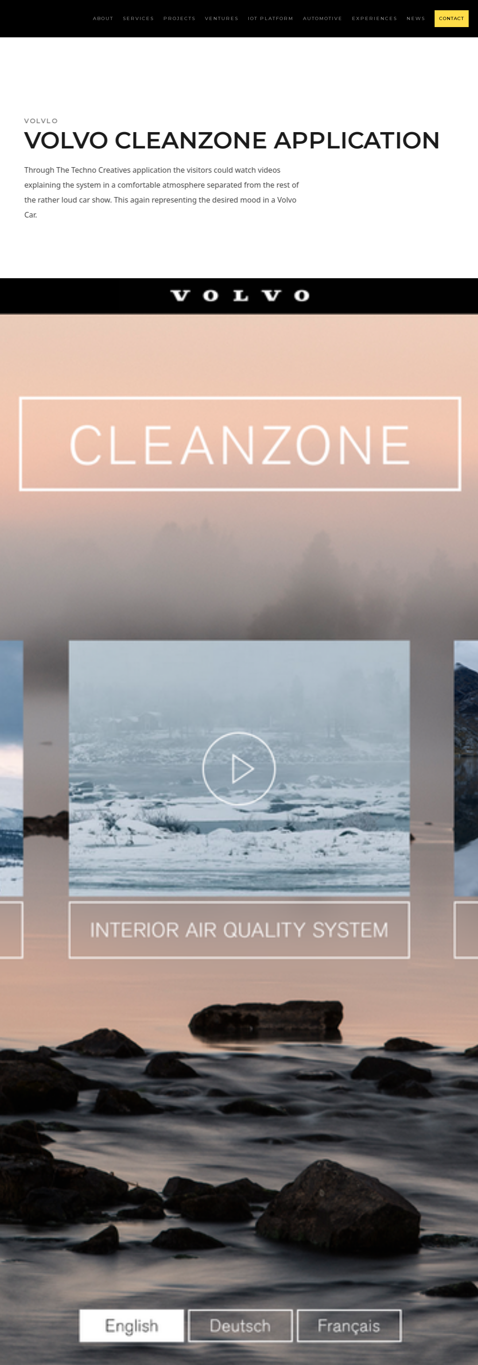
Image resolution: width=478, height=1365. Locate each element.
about (103, 18)
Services (138, 18)
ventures (222, 18)
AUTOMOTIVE (323, 18)
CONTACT (451, 18)
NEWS (416, 18)
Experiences (374, 18)
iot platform (271, 18)
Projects (179, 18)
